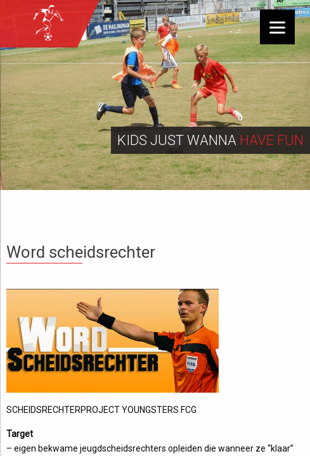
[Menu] (277, 27)
